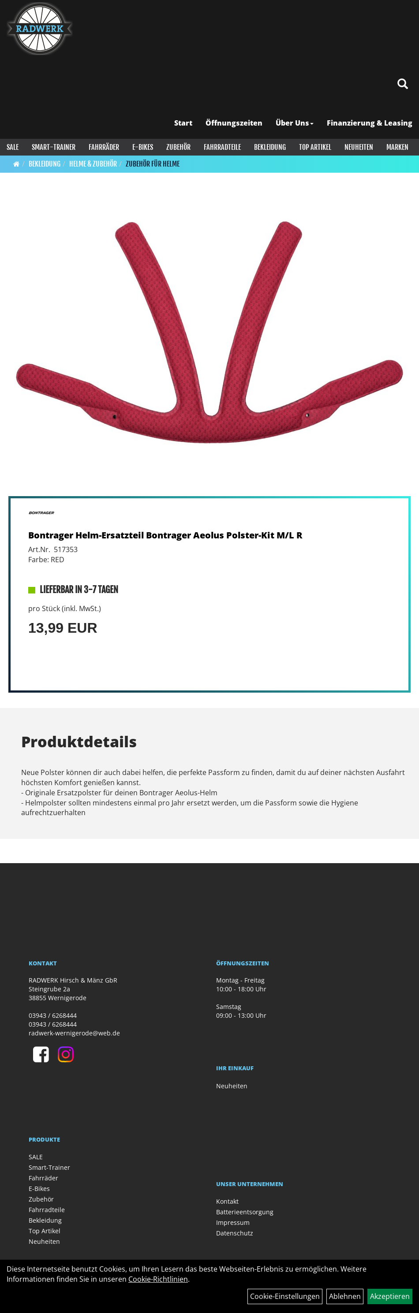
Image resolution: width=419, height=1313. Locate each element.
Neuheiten (358, 147)
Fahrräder (104, 147)
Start (183, 123)
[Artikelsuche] (402, 84)
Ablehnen (345, 1296)
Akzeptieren (390, 1296)
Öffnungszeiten (234, 123)
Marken (397, 147)
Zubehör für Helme (153, 163)
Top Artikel (315, 147)
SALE (13, 147)
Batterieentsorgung (244, 1212)
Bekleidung (270, 147)
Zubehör (178, 147)
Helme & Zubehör (93, 163)
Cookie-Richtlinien (158, 1279)
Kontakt (227, 1201)
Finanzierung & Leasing (369, 123)
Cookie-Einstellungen (285, 1296)
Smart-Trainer (53, 147)
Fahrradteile (222, 147)
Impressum (233, 1222)
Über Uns (295, 123)
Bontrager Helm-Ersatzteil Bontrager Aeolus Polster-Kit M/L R (165, 535)
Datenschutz (234, 1233)
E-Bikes (142, 147)
